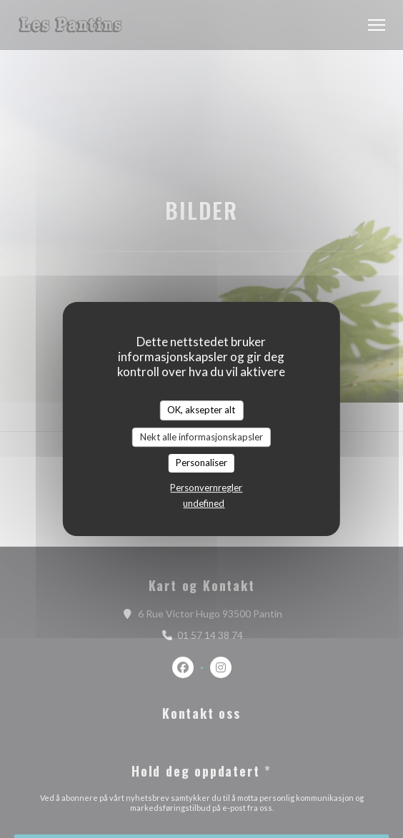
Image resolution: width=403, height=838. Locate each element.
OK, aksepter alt (201, 409)
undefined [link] (203, 503)
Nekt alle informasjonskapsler (201, 437)
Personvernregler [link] (206, 487)
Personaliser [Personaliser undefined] (201, 462)
